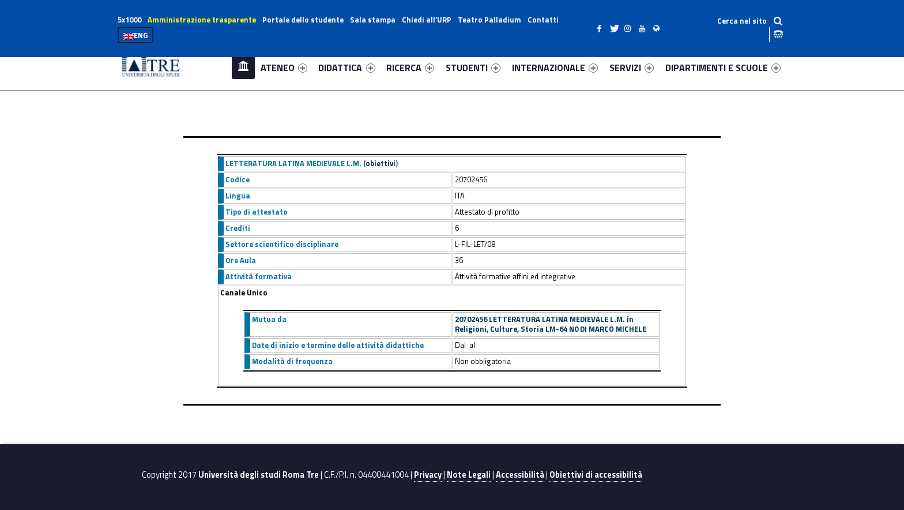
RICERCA (410, 67)
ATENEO (284, 67)
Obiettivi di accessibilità (595, 474)
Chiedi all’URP (426, 19)
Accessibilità (520, 474)
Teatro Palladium (489, 19)
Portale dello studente (303, 19)
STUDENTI (473, 67)
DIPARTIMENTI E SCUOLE (723, 67)
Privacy (428, 474)
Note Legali (469, 474)
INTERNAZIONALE (555, 67)
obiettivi (381, 163)
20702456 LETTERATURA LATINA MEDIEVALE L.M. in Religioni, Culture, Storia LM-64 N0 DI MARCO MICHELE (550, 324)
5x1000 (129, 19)
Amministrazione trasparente (202, 19)
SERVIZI (631, 67)
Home (243, 67)
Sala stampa (373, 19)
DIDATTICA (346, 67)
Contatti (543, 19)
